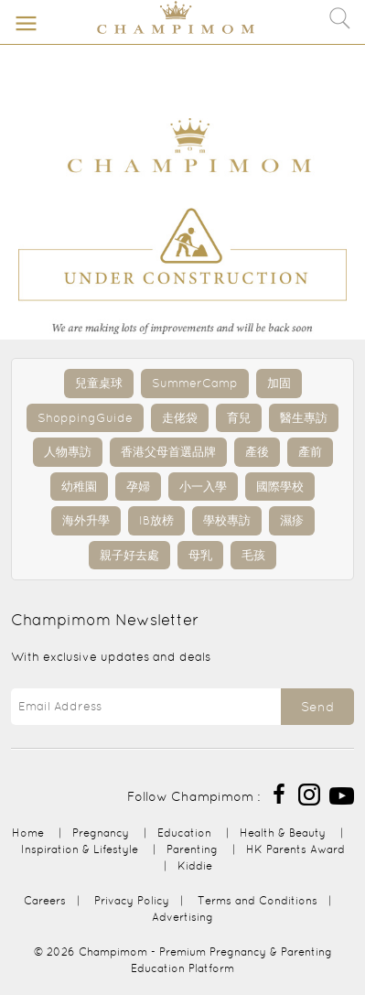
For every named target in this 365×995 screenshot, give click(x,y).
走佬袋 (180, 418)
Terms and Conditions (257, 900)
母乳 (200, 555)
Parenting (192, 849)
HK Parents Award (295, 849)
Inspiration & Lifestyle (79, 849)
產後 (257, 452)
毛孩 (253, 555)
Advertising (182, 917)
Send (317, 706)
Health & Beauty (283, 832)
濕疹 (292, 520)
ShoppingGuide (85, 418)
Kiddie (194, 865)
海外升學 (86, 520)
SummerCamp (195, 383)
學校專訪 (227, 520)
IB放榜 (156, 520)
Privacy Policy (131, 900)
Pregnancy (100, 832)
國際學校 (280, 486)
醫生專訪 (303, 418)
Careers (45, 900)
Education (184, 832)
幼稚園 (79, 486)
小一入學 (203, 486)
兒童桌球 (99, 383)
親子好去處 (129, 555)
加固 (279, 383)
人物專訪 (67, 452)
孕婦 (138, 486)
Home (28, 832)
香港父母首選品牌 (168, 452)
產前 (310, 452)
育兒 (239, 418)
